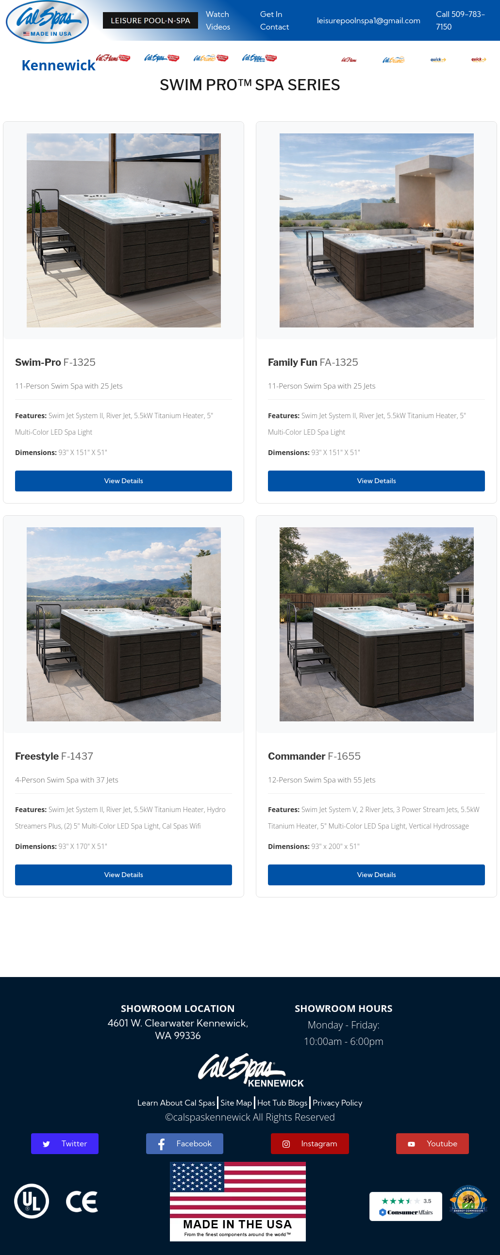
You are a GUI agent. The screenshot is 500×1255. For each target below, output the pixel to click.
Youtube (432, 1143)
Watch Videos (218, 20)
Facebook (185, 1144)
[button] (349, 57)
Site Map (236, 1103)
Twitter (65, 1143)
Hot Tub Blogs (282, 1103)
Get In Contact (274, 20)
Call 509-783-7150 (460, 20)
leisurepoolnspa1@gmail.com (368, 20)
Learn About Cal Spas (176, 1103)
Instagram (310, 1144)
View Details (123, 480)
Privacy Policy (338, 1103)
